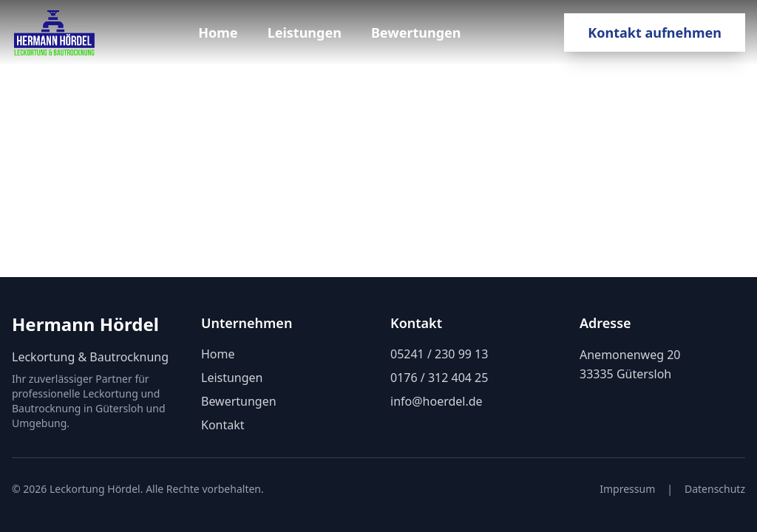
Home (217, 32)
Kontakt (223, 425)
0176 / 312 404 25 (439, 377)
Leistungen (305, 32)
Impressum (627, 489)
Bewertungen (416, 32)
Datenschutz (715, 489)
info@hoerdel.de (436, 401)
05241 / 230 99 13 (439, 354)
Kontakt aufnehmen (655, 32)
